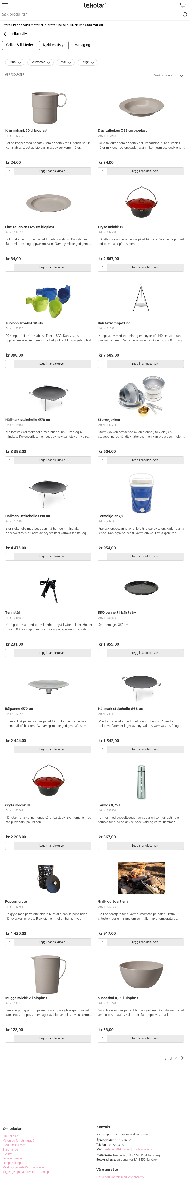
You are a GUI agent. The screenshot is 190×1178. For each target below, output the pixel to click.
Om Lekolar (10, 1136)
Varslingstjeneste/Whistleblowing (24, 1167)
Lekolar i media (12, 1158)
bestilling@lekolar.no (117, 1149)
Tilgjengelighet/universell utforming (26, 1172)
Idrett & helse (56, 25)
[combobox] (95, 15)
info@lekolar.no (143, 1149)
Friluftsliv (75, 25)
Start (6, 25)
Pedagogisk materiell (28, 25)
